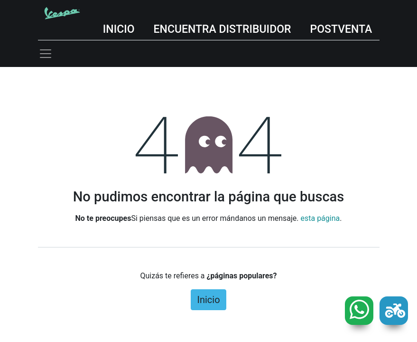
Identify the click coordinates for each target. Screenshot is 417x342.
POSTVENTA (341, 29)
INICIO (119, 29)
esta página (320, 218)
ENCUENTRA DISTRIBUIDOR (222, 29)
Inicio (208, 299)
